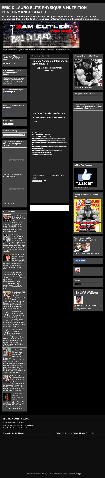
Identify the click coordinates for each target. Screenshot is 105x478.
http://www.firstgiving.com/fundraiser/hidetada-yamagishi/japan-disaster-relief (49, 117)
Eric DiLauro (6, 95)
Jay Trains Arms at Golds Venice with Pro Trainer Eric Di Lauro (18, 378)
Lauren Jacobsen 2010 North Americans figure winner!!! (17, 396)
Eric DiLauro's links (9, 63)
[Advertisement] (49, 194)
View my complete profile (82, 309)
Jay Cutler (6, 203)
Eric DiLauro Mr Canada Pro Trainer (12, 111)
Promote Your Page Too (9, 114)
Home (50, 208)
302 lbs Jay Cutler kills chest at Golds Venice (18, 256)
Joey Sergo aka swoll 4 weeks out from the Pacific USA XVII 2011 (18, 237)
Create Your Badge (8, 98)
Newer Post (36, 208)
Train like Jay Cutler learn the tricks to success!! (18, 425)
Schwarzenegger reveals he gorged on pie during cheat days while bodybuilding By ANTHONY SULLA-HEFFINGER (14, 275)
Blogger (78, 474)
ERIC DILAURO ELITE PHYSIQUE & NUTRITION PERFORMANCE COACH (44, 9)
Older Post (63, 208)
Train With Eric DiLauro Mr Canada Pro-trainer (18, 428)
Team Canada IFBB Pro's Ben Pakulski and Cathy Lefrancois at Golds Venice (18, 295)
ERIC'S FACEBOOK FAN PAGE (13, 423)
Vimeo (12, 203)
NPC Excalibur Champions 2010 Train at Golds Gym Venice (18, 217)
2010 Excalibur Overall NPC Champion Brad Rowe (17, 332)
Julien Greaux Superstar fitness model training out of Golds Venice (18, 314)
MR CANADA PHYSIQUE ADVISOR (89, 306)
